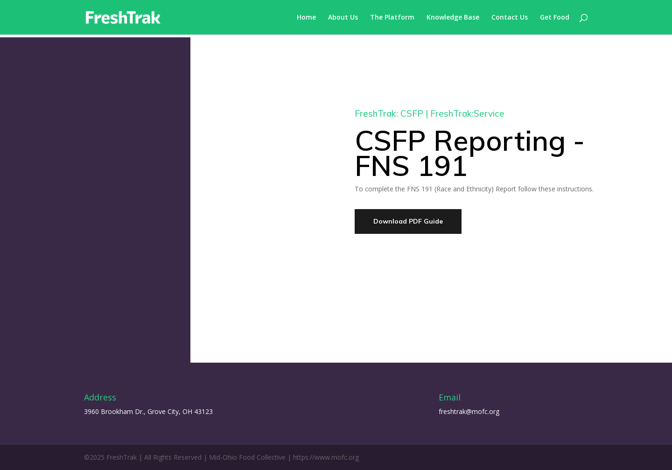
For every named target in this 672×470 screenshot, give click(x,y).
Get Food (554, 17)
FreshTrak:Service (467, 113)
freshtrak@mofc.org (469, 411)
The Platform (392, 17)
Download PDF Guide (408, 221)
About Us (343, 17)
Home (306, 17)
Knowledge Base (453, 17)
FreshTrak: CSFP (389, 113)
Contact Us (509, 17)
